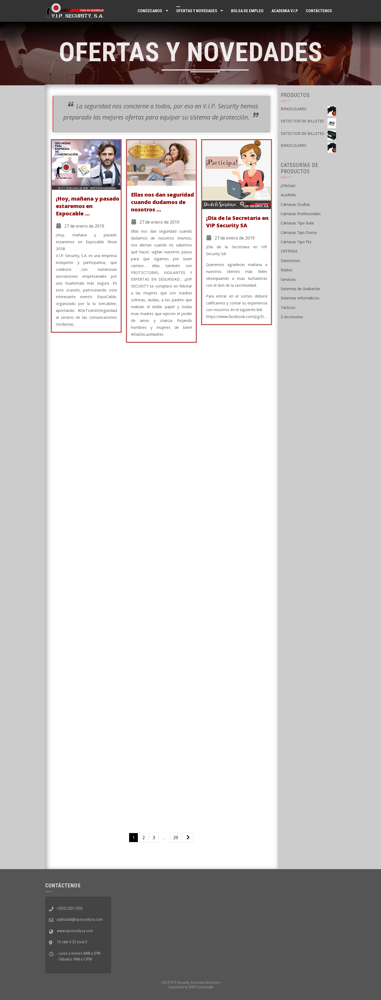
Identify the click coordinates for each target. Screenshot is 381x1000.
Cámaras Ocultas (295, 204)
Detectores (290, 260)
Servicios (288, 279)
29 (175, 837)
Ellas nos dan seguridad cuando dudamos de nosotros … (162, 202)
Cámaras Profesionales (301, 213)
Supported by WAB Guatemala (190, 987)
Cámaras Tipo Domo (299, 232)
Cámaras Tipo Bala (297, 222)
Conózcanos (150, 10)
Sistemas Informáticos (300, 297)
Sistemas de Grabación (300, 288)
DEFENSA (289, 251)
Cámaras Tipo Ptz (296, 241)
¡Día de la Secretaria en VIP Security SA (237, 221)
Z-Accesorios (292, 316)
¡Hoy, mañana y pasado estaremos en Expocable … (87, 206)
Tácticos (288, 307)
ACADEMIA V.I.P (284, 10)
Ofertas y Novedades (196, 10)
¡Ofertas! (288, 185)
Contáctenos (319, 10)
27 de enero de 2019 (84, 226)
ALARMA (288, 194)
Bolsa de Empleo (247, 10)
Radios (286, 269)
